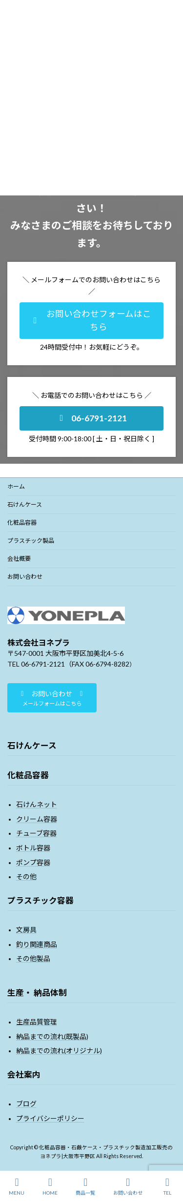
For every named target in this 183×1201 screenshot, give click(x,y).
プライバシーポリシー (50, 1118)
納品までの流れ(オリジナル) (59, 1050)
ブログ (26, 1104)
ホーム (16, 486)
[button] (91, 320)
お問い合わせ (24, 576)
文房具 (26, 929)
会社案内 (24, 1074)
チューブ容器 (36, 833)
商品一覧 (85, 1186)
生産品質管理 (36, 1022)
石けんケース (24, 504)
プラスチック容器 (40, 900)
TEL (167, 1186)
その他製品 (33, 958)
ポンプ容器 (33, 862)
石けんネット (36, 804)
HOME (50, 1186)
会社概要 (19, 558)
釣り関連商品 (36, 944)
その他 (26, 876)
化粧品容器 (22, 522)
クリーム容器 (36, 819)
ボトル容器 (33, 848)
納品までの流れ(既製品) (52, 1036)
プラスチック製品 (30, 540)
